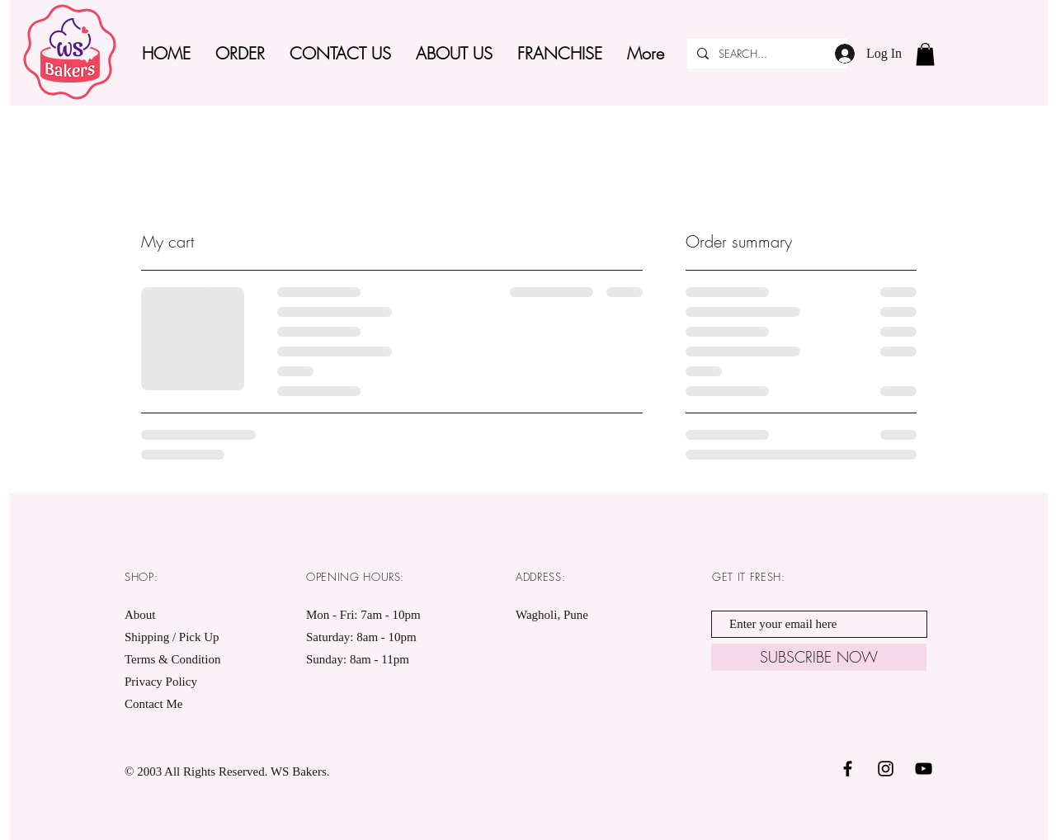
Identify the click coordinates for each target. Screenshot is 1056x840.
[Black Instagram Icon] (885, 768)
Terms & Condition (172, 659)
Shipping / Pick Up (173, 637)
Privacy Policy (161, 681)
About (140, 614)
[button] (925, 54)
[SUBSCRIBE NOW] (818, 657)
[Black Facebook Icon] (847, 768)
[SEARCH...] (766, 53)
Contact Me (153, 703)
